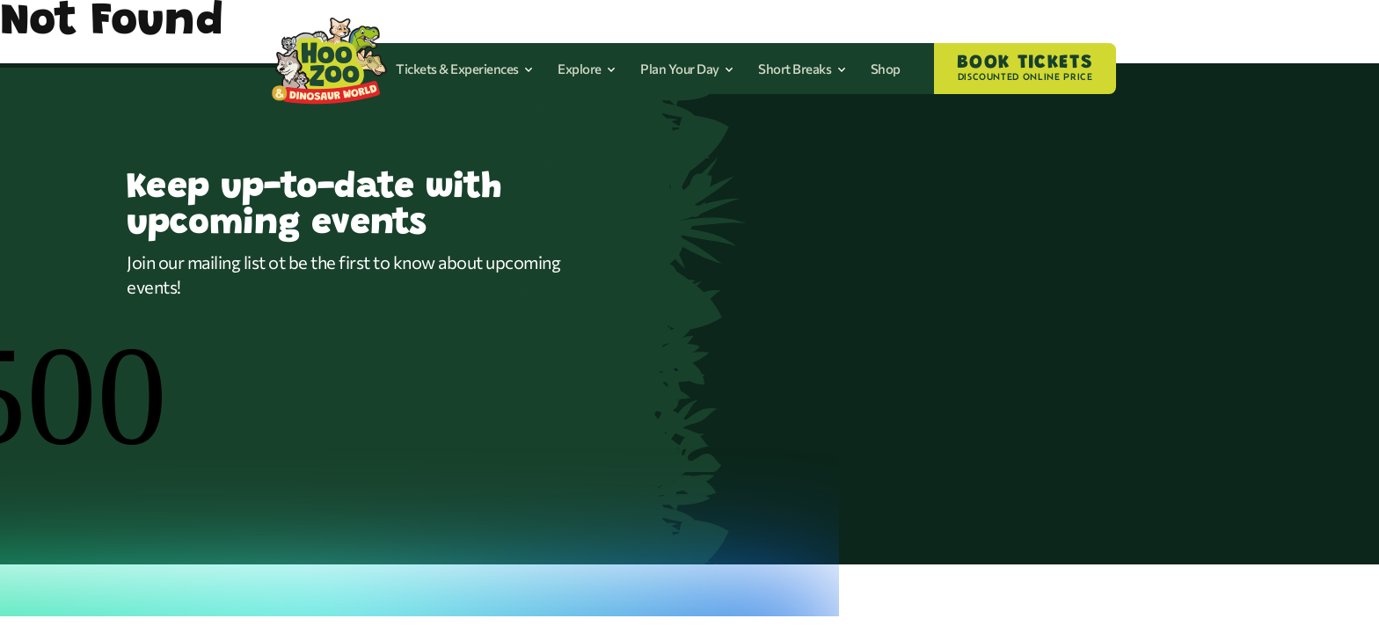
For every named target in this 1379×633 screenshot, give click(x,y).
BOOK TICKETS (1025, 69)
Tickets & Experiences (464, 68)
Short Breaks (802, 68)
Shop (886, 68)
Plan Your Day (686, 68)
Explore (587, 68)
